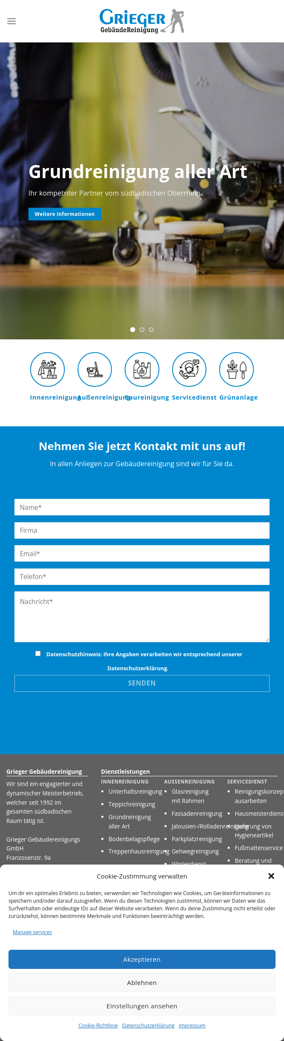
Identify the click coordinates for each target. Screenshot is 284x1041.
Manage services (32, 932)
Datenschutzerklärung (148, 1025)
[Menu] (11, 21)
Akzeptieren (142, 959)
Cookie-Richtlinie (98, 1025)
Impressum (192, 1025)
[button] (271, 876)
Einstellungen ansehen (141, 1006)
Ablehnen (142, 982)
